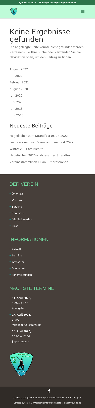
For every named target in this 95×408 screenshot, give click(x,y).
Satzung (17, 206)
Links (15, 226)
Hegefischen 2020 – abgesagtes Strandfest (41, 155)
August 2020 (19, 89)
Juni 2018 (16, 115)
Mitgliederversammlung (26, 324)
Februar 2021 (19, 82)
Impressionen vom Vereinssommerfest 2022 (41, 142)
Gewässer (18, 262)
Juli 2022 (16, 75)
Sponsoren (18, 213)
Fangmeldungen (22, 274)
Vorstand (17, 200)
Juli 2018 (16, 108)
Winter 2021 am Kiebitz (26, 149)
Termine (17, 255)
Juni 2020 (16, 102)
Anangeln (18, 308)
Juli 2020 (16, 95)
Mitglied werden (22, 219)
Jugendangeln (20, 341)
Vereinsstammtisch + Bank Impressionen (39, 162)
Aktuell (16, 249)
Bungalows (19, 268)
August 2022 (19, 69)
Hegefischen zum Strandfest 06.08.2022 (39, 135)
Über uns (17, 193)
